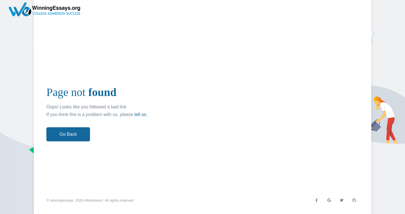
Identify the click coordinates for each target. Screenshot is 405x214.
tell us (140, 114)
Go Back (68, 134)
